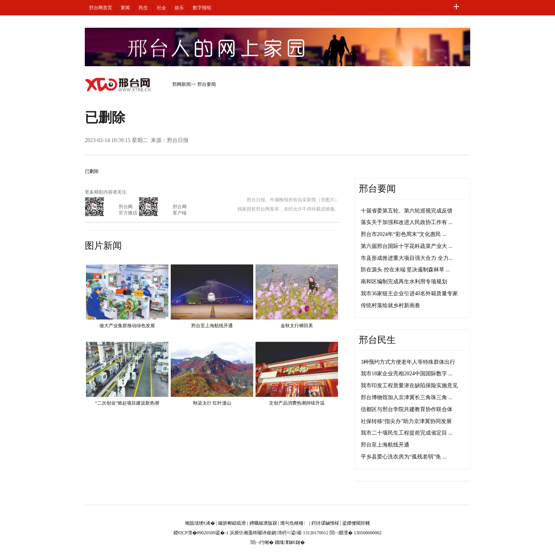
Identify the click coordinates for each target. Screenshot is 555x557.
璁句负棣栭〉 (294, 523)
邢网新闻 (181, 84)
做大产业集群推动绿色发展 (127, 325)
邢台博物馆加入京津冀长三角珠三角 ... (406, 397)
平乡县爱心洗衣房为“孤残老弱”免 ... (403, 457)
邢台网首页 (100, 7)
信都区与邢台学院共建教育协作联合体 (406, 409)
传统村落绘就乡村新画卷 (390, 305)
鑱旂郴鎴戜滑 (232, 523)
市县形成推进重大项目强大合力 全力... (406, 258)
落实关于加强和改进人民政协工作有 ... (406, 222)
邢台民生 (377, 340)
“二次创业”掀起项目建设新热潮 (127, 403)
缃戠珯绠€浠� (200, 523)
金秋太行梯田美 (297, 325)
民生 (143, 7)
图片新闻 (103, 246)
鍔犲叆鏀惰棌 (325, 523)
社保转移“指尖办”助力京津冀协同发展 (406, 421)
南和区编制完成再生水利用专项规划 (404, 281)
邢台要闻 (206, 84)
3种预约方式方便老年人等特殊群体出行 (408, 362)
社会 (161, 7)
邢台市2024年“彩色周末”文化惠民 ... (403, 234)
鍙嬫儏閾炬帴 (356, 523)
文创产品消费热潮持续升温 (297, 403)
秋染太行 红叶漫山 (212, 403)
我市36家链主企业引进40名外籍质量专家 (409, 293)
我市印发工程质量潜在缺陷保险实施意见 (409, 385)
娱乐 (179, 7)
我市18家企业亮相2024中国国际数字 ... (406, 373)
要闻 (125, 7)
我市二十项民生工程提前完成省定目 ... (406, 433)
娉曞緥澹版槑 (263, 523)
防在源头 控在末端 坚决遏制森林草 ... (405, 270)
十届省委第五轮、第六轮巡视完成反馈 (406, 211)
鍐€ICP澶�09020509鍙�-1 (201, 532)
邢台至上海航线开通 (212, 325)
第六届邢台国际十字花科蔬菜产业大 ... (406, 246)
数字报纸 (202, 7)
